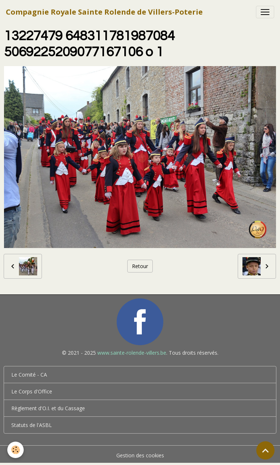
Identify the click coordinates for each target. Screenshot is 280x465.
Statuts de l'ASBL (31, 425)
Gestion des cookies (140, 455)
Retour (140, 266)
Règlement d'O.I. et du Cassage (48, 408)
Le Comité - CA (29, 374)
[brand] (104, 12)
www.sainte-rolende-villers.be (131, 352)
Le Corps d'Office (31, 391)
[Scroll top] (265, 450)
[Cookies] (15, 450)
